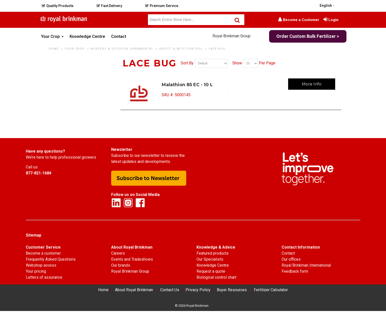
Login (333, 20)
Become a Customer (301, 20)
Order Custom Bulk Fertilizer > (307, 36)
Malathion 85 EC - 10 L (187, 84)
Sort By (187, 63)
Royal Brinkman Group (232, 36)
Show (237, 63)
